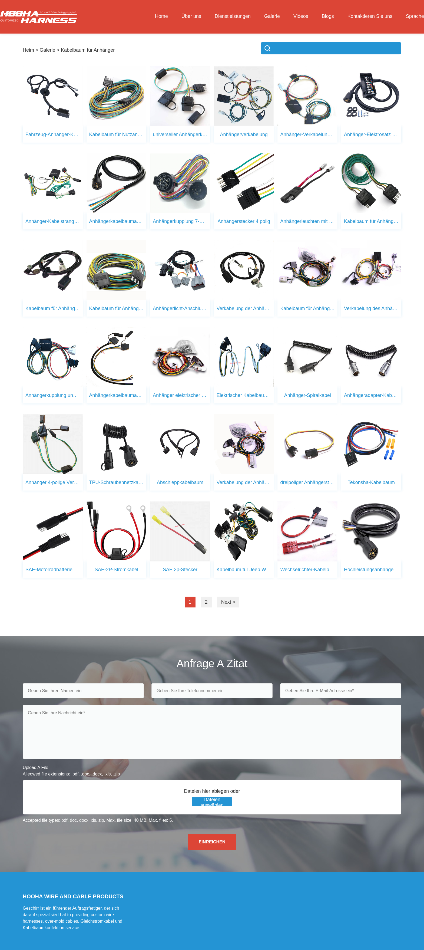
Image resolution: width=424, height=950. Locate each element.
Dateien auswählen (212, 801)
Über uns (191, 16)
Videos (300, 16)
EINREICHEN (212, 842)
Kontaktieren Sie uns (369, 16)
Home (161, 16)
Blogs (328, 16)
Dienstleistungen (233, 16)
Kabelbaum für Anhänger (88, 50)
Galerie (272, 16)
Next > (228, 602)
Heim (28, 50)
